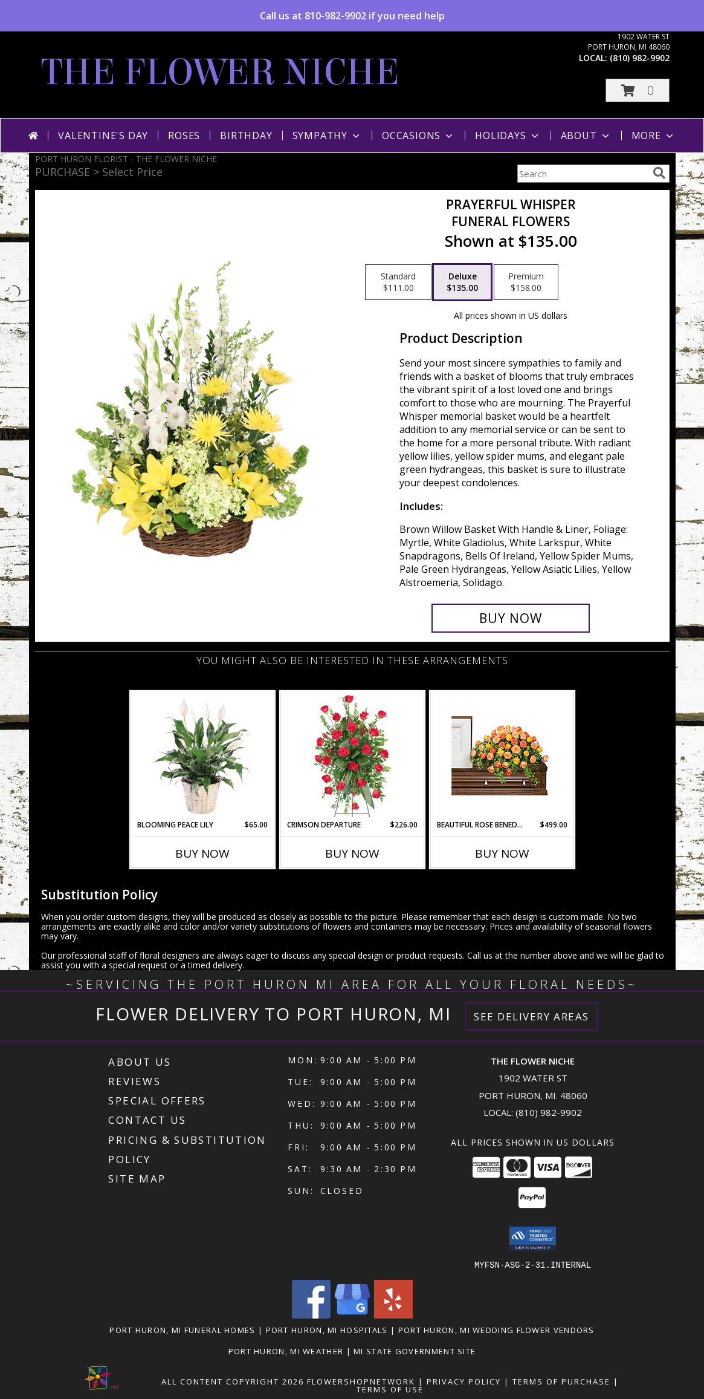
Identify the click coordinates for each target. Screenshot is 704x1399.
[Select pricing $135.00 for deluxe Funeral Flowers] (462, 282)
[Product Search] (582, 173)
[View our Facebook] (311, 1314)
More (653, 135)
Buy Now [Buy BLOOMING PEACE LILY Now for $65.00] (202, 853)
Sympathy (327, 135)
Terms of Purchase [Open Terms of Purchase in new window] (561, 1380)
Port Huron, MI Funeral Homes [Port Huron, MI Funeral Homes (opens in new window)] (182, 1329)
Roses (184, 135)
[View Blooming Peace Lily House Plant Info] (202, 755)
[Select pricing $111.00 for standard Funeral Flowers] (398, 282)
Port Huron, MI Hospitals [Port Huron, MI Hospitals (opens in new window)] (327, 1329)
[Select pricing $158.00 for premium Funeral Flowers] (526, 282)
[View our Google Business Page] (352, 1314)
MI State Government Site (415, 1350)
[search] (659, 173)
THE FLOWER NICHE (220, 72)
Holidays (507, 135)
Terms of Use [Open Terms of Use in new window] (390, 1388)
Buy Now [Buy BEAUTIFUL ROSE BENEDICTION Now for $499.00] (502, 853)
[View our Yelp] (393, 1314)
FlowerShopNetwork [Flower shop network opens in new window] (361, 1380)
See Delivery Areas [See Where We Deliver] (531, 1016)
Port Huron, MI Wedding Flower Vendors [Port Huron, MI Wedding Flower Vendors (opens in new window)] (496, 1329)
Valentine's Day (103, 135)
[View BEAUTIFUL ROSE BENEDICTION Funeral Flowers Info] (501, 755)
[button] (638, 90)
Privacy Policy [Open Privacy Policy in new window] (464, 1380)
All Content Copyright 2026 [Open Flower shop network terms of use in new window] (232, 1380)
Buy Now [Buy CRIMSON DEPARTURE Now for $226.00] (352, 853)
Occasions (418, 135)
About (586, 135)
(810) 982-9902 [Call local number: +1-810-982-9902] (640, 58)
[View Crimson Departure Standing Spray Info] (352, 755)
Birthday (246, 135)
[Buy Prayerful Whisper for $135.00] (510, 618)
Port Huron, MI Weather (286, 1350)
